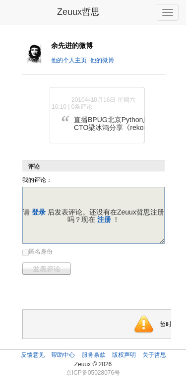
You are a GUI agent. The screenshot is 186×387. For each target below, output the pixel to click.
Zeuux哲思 (78, 12)
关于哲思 (154, 354)
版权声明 (124, 354)
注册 (104, 219)
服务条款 (94, 354)
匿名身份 (41, 251)
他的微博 (102, 60)
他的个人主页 (69, 60)
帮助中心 (63, 354)
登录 (39, 212)
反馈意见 (33, 354)
